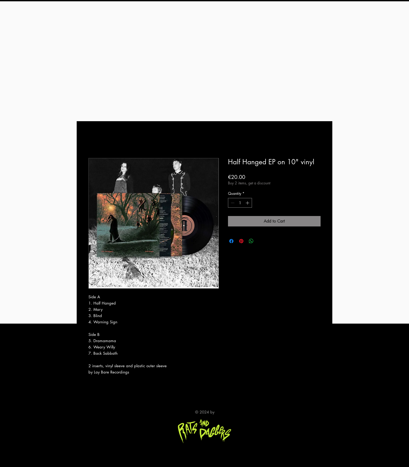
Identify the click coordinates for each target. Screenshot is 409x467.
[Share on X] (261, 241)
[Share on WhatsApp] (251, 241)
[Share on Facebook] (231, 241)
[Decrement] (232, 202)
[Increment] (248, 202)
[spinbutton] (240, 202)
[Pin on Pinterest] (241, 241)
